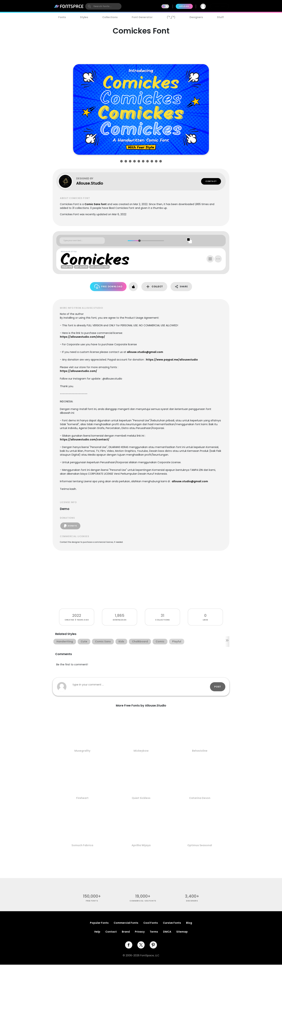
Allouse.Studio (89, 183)
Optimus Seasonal (199, 845)
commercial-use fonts (143, 900)
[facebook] (128, 945)
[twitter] (141, 945)
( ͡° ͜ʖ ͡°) (171, 17)
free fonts (92, 900)
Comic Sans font (96, 204)
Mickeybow (141, 751)
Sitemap (182, 931)
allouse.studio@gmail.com (145, 352)
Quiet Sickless (141, 798)
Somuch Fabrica (82, 845)
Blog (189, 923)
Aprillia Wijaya (141, 845)
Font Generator (142, 17)
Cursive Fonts (172, 923)
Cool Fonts (150, 923)
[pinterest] (153, 945)
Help (97, 931)
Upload (184, 6)
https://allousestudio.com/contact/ (84, 439)
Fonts (62, 17)
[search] (103, 6)
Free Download (108, 286)
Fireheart (82, 798)
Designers (196, 17)
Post (217, 686)
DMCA (167, 931)
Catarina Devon (199, 798)
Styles (84, 17)
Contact (211, 181)
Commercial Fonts (126, 923)
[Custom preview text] (82, 240)
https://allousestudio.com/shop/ (82, 337)
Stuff (220, 17)
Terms (154, 931)
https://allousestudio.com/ (78, 371)
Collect (154, 286)
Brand (126, 931)
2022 (76, 615)
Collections (110, 17)
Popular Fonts (99, 923)
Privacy (140, 931)
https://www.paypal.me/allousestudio (172, 359)
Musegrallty (82, 751)
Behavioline (199, 751)
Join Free (219, 6)
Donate (70, 526)
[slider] (139, 240)
